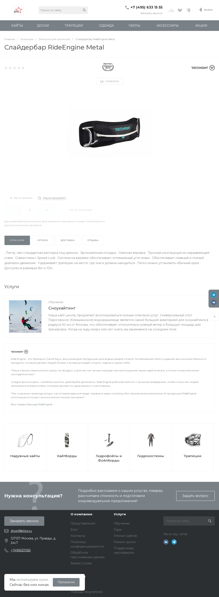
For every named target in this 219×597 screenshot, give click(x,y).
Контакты (78, 536)
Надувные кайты (25, 456)
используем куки (32, 580)
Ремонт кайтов (125, 536)
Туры (117, 530)
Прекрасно (66, 582)
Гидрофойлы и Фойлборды (109, 458)
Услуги (120, 514)
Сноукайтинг (62, 308)
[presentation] (214, 316)
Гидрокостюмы (150, 456)
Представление (83, 523)
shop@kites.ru (21, 531)
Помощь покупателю (87, 592)
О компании (81, 514)
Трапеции (192, 456)
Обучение (55, 302)
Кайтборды (67, 456)
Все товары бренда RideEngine (31, 404)
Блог (74, 530)
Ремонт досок (125, 542)
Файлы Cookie (81, 563)
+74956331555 (21, 550)
